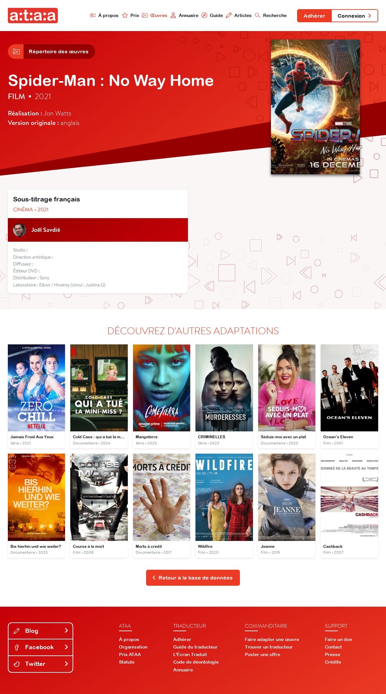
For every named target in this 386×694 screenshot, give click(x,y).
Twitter (41, 663)
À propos (104, 15)
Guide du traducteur (195, 647)
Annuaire (184, 15)
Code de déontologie (196, 662)
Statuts (127, 662)
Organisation (133, 647)
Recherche (271, 15)
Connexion (355, 16)
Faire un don (338, 639)
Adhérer (314, 16)
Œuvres (154, 15)
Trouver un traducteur (269, 647)
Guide (212, 15)
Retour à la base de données (192, 578)
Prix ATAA (130, 654)
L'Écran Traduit (190, 654)
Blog (41, 630)
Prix (130, 15)
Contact (333, 647)
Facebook (41, 647)
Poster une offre (262, 654)
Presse (332, 654)
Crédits (333, 662)
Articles (239, 15)
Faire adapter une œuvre (272, 639)
